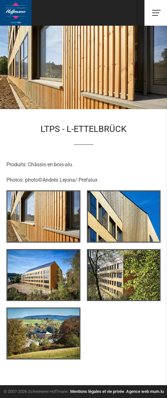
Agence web (137, 391)
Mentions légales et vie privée (97, 391)
